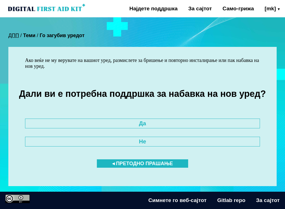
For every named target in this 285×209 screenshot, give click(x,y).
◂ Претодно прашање (142, 163)
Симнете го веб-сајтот (177, 200)
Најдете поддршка (153, 8)
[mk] (270, 8)
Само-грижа (238, 8)
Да (142, 123)
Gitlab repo (231, 200)
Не (142, 141)
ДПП (13, 35)
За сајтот (200, 8)
